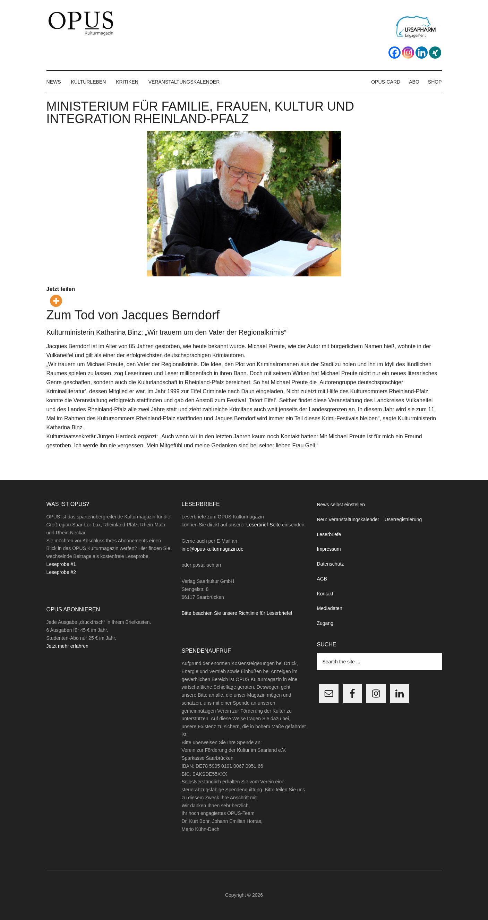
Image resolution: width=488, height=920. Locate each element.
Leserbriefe (329, 534)
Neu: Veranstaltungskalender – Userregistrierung (369, 519)
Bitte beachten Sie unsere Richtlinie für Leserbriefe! (237, 613)
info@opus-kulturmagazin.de (212, 549)
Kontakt (325, 593)
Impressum (329, 549)
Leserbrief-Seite (263, 524)
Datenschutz (330, 564)
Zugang (325, 623)
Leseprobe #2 (61, 572)
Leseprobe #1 (61, 564)
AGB (322, 579)
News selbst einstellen (341, 504)
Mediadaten (329, 608)
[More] (56, 301)
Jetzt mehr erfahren (67, 646)
